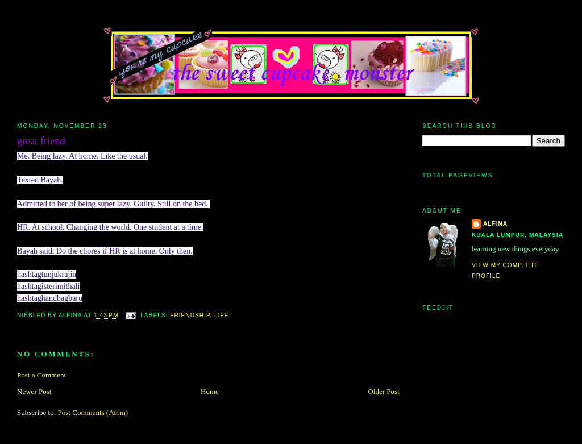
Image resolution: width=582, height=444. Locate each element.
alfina (495, 224)
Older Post (384, 391)
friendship (190, 316)
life (221, 316)
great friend (41, 141)
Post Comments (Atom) (93, 412)
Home (210, 391)
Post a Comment (41, 375)
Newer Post (34, 391)
